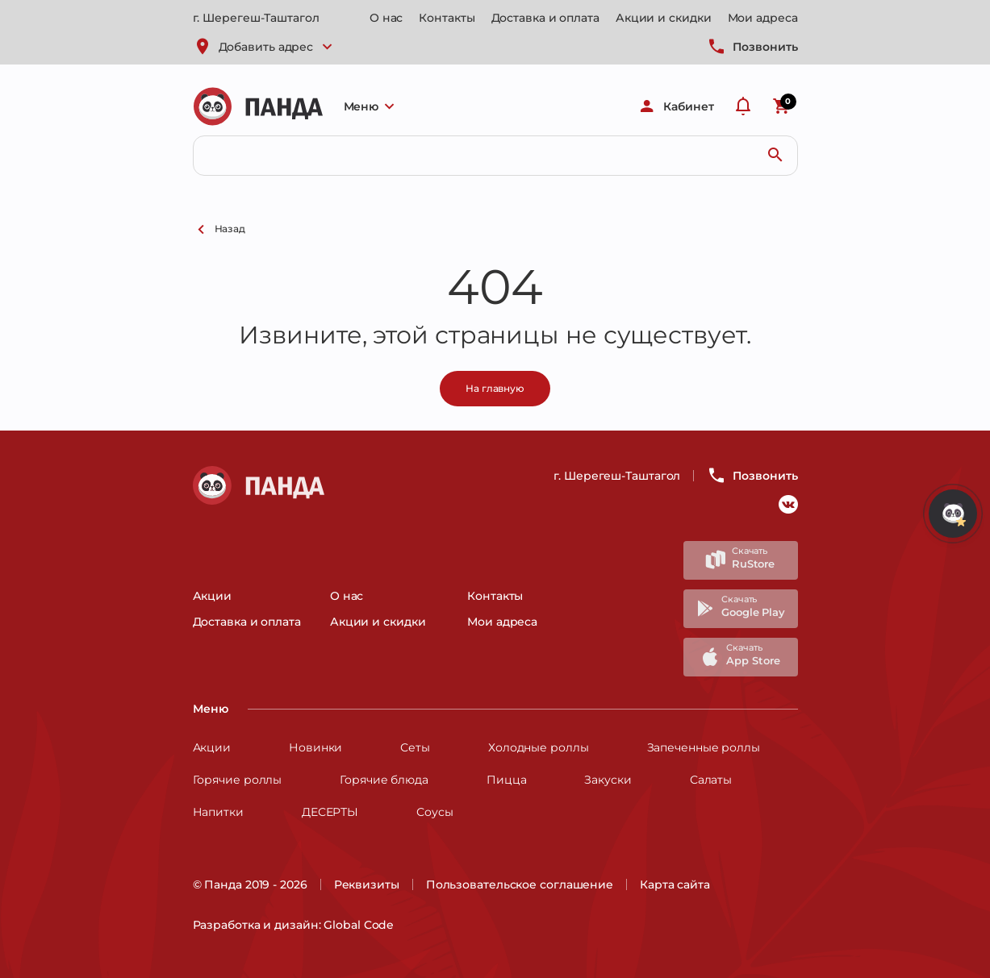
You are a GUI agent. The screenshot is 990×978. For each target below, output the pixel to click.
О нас (386, 17)
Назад (219, 229)
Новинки (315, 747)
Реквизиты (366, 884)
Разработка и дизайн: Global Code (294, 925)
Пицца (507, 779)
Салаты (711, 779)
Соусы (434, 812)
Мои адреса (763, 17)
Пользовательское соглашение (519, 884)
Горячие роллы (237, 779)
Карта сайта (675, 884)
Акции (212, 596)
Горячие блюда (384, 779)
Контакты (446, 17)
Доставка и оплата (545, 17)
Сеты (415, 747)
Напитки (218, 812)
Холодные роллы (538, 747)
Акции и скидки (664, 17)
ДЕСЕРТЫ (330, 812)
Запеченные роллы (703, 747)
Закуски (607, 779)
